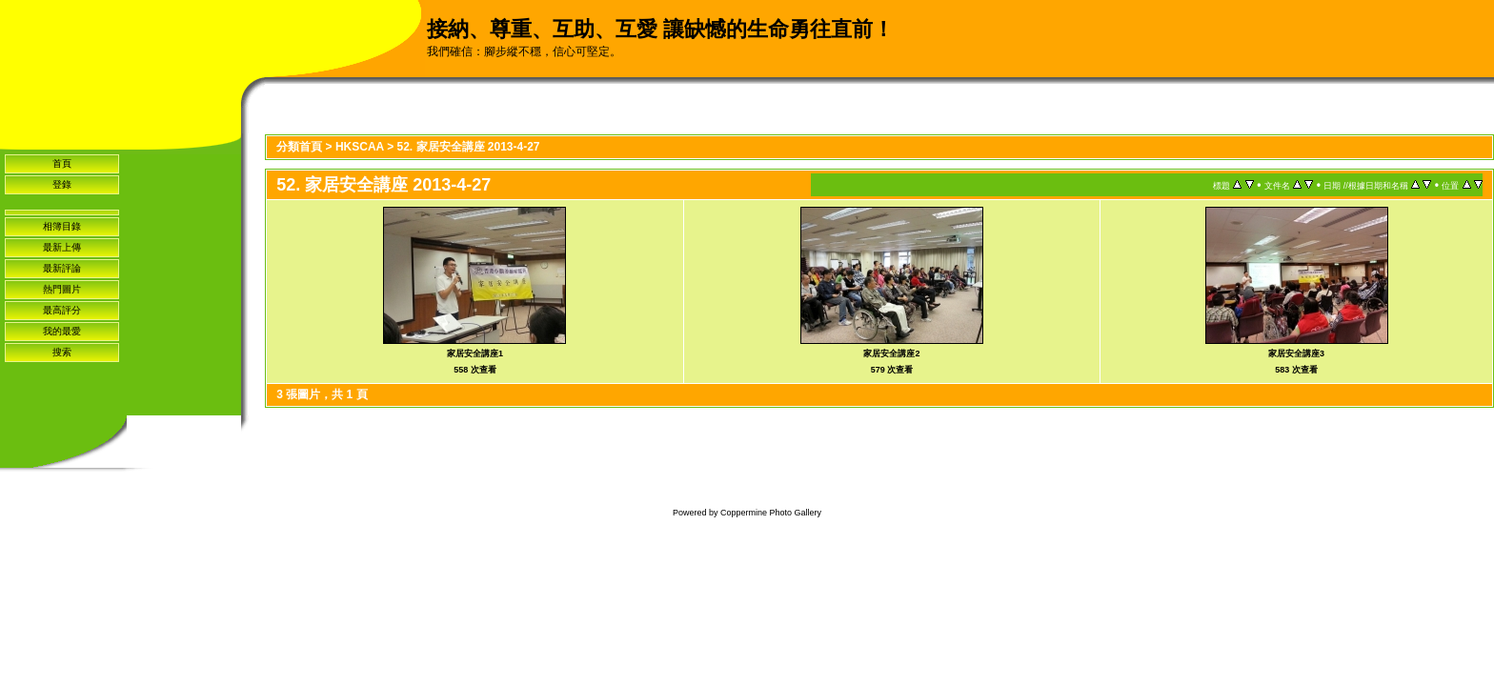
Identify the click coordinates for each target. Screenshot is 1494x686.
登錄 (61, 184)
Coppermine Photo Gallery (770, 512)
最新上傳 (62, 247)
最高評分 (62, 310)
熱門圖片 (62, 289)
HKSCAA (359, 146)
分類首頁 (299, 146)
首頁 (61, 163)
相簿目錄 (62, 226)
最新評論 (62, 268)
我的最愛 (62, 331)
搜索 (61, 352)
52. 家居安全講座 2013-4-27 (467, 146)
